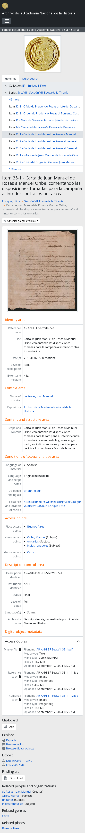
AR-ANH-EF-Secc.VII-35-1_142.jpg (57, 696)
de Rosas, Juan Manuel (38, 396)
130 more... (16, 169)
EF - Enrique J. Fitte (34, 85)
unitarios (33, 541)
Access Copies (16, 641)
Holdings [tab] (10, 78)
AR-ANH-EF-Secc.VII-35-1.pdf (55, 649)
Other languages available (20, 220)
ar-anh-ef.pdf (32, 491)
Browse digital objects (18, 748)
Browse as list (13, 744)
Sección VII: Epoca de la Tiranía (43, 201)
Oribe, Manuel (36, 537)
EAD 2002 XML (13, 765)
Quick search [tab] (30, 78)
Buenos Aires (35, 526)
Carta (30, 552)
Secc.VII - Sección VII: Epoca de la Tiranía (43, 92)
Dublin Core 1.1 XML (17, 761)
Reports (9, 740)
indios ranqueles (37, 545)
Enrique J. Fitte (11, 201)
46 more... (15, 99)
